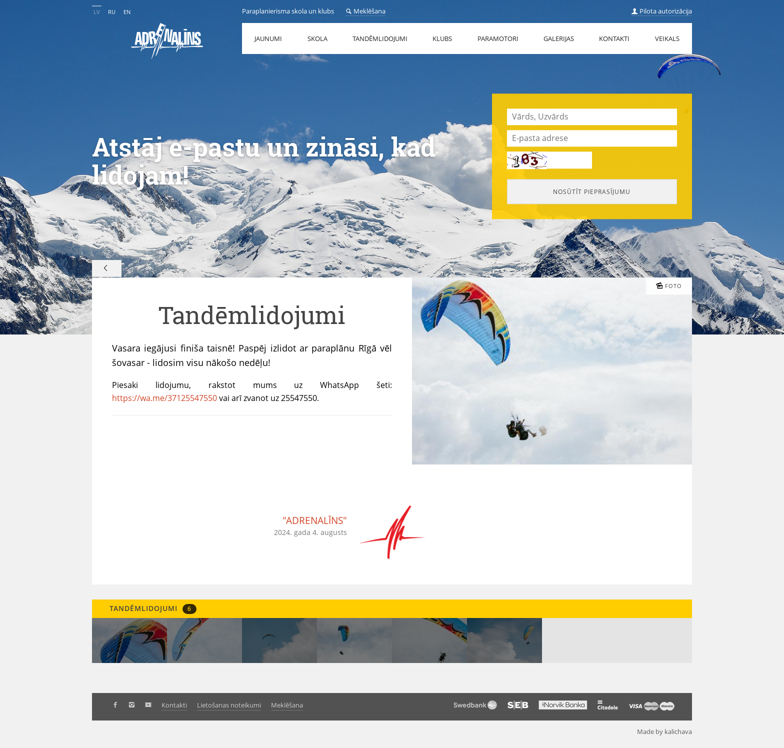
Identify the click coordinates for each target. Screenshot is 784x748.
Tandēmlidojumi (380, 38)
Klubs (442, 38)
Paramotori (498, 38)
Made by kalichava (668, 731)
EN (127, 12)
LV (97, 12)
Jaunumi (268, 38)
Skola (318, 38)
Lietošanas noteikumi (229, 705)
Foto (669, 286)
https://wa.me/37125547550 (164, 398)
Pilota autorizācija (662, 11)
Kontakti (614, 38)
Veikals (667, 38)
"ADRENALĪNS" (314, 520)
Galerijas (559, 38)
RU (112, 12)
